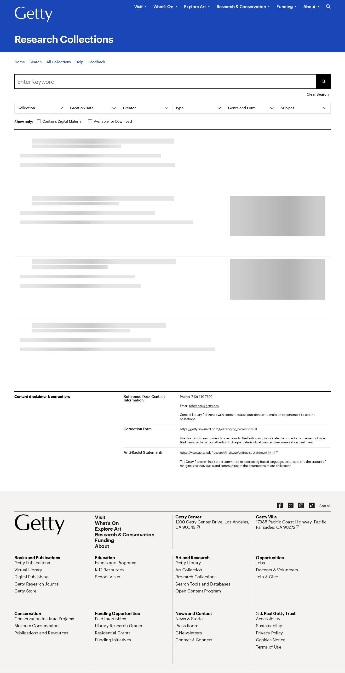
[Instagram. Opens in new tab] (301, 506)
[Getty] (33, 15)
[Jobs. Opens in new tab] (260, 562)
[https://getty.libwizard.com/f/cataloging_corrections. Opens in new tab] (218, 429)
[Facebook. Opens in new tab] (280, 506)
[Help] (79, 66)
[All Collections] (58, 66)
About (309, 6)
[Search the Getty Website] (328, 6)
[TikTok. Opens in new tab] (312, 506)
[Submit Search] (323, 81)
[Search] (35, 66)
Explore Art (195, 6)
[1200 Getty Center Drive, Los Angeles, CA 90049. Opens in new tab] (212, 524)
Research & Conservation (241, 6)
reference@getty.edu (204, 406)
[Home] (20, 66)
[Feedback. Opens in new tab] (96, 66)
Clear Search (317, 94)
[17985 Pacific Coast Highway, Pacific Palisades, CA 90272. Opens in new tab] (293, 524)
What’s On (163, 6)
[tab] (41, 108)
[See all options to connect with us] (325, 506)
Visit (138, 6)
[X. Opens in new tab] (290, 506)
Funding (284, 6)
